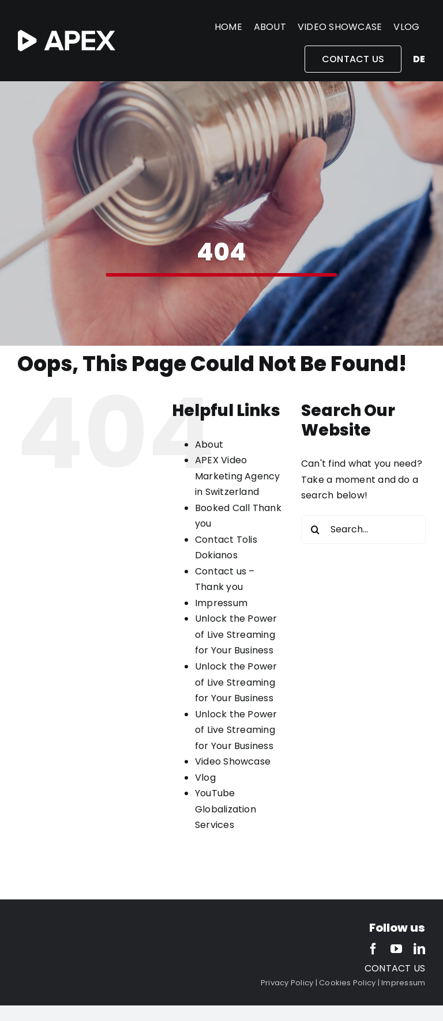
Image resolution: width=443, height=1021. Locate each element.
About (209, 444)
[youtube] (396, 949)
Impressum (221, 603)
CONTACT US (395, 968)
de (419, 59)
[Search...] (363, 529)
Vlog (205, 777)
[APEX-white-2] (67, 34)
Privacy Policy (287, 982)
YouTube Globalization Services (225, 808)
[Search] (315, 529)
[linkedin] (419, 949)
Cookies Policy (347, 982)
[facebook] (373, 949)
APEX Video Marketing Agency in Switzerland (237, 475)
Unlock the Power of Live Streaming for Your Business (236, 634)
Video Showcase (233, 761)
